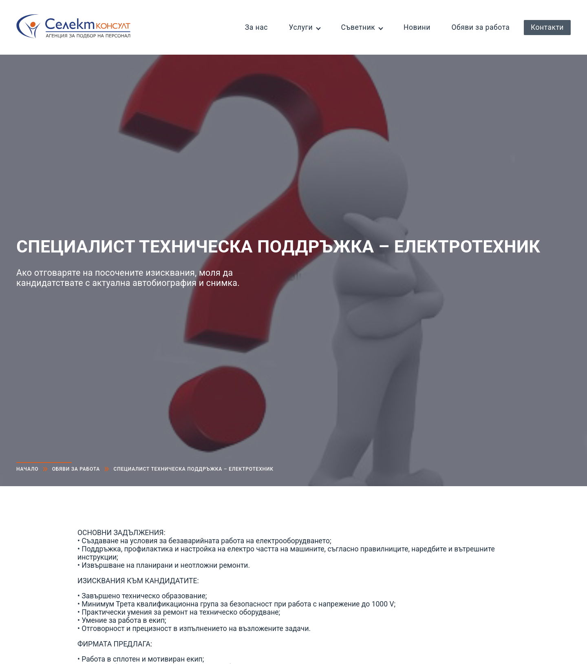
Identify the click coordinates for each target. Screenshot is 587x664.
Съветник (358, 27)
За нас (256, 27)
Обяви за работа (480, 27)
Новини (417, 27)
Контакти (547, 27)
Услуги (301, 27)
